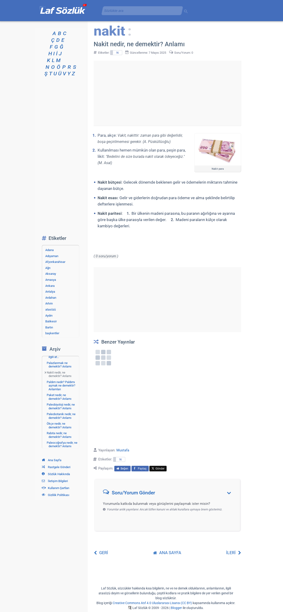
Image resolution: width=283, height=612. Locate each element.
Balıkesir (51, 321)
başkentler (52, 333)
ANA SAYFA (167, 552)
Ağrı (47, 268)
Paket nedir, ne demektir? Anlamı (59, 396)
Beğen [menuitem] (122, 468)
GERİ (101, 552)
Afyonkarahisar (55, 262)
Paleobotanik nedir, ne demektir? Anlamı (61, 416)
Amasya (50, 279)
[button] (169, 494)
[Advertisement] (167, 93)
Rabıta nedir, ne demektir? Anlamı (59, 435)
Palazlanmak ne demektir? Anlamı (59, 364)
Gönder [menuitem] (158, 468)
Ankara (50, 286)
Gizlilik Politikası (55, 495)
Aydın (49, 315)
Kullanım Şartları (55, 488)
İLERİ (233, 552)
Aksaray (50, 273)
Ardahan (50, 297)
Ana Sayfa (51, 460)
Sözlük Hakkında (56, 474)
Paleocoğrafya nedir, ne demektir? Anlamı (62, 444)
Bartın (49, 327)
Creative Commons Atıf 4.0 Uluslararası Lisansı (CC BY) (152, 603)
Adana (49, 250)
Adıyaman (51, 256)
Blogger (176, 608)
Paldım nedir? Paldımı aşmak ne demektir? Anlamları (61, 385)
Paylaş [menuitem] (140, 468)
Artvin (49, 303)
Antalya (50, 291)
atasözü (50, 309)
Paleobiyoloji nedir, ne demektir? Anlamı (61, 406)
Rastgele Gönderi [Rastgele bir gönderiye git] (56, 467)
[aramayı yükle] (140, 11)
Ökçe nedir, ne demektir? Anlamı (59, 425)
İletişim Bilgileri (55, 481)
